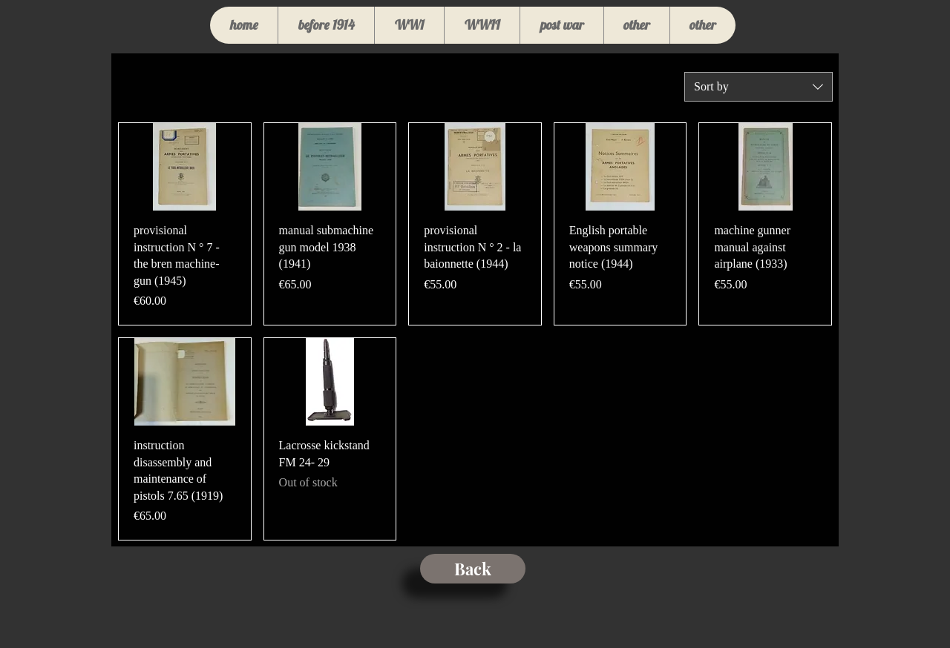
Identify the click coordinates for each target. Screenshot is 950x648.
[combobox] (758, 87)
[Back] (472, 568)
